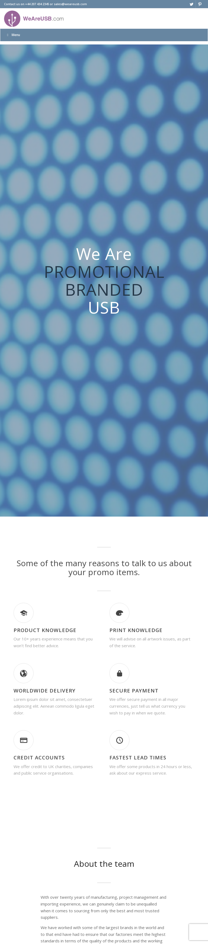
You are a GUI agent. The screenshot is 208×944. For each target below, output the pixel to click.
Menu (13, 35)
